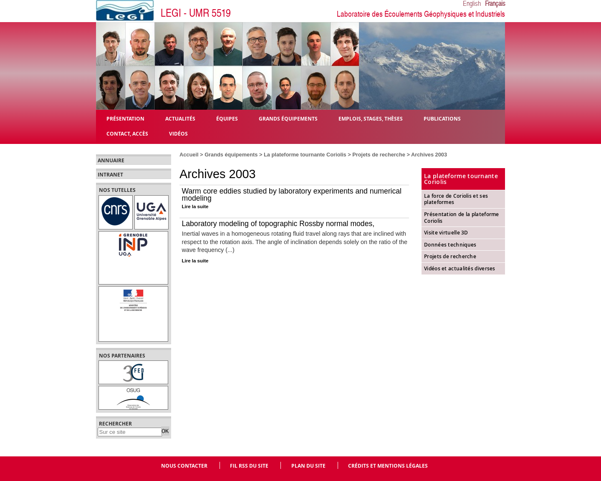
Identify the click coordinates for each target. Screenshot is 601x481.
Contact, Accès (127, 133)
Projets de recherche (378, 154)
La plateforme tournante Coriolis (305, 154)
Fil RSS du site (249, 465)
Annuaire (111, 160)
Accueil (189, 154)
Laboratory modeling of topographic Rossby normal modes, (278, 223)
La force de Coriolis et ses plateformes (456, 199)
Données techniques (450, 244)
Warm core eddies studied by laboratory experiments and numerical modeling (292, 195)
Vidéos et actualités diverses (459, 268)
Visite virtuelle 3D (446, 232)
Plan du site (308, 465)
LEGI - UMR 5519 (196, 13)
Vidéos (178, 133)
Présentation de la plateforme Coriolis (461, 217)
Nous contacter (184, 465)
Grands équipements (231, 154)
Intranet (110, 174)
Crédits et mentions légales (388, 465)
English (472, 3)
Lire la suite (195, 206)
